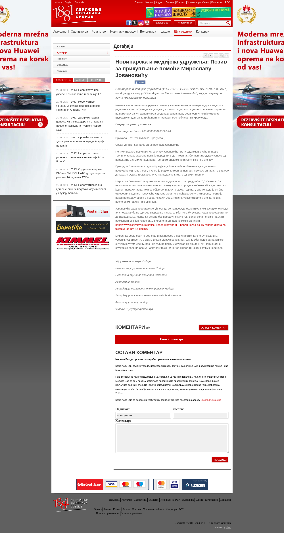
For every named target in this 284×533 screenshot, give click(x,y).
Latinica (58, 2)
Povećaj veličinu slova (205, 55)
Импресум (217, 2)
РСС (227, 2)
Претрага (229, 23)
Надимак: (122, 409)
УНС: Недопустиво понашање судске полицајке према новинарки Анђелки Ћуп (78, 105)
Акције (61, 46)
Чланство (99, 31)
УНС (77, 14)
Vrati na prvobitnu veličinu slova (210, 55)
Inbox (228, 527)
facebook (129, 23)
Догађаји (62, 52)
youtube (147, 23)
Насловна (114, 499)
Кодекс (160, 2)
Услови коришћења (198, 2)
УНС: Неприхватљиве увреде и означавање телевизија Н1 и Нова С (80, 157)
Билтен (170, 2)
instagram (141, 23)
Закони (149, 2)
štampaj (221, 55)
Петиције (62, 71)
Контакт (180, 2)
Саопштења (79, 31)
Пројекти (62, 59)
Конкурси (202, 31)
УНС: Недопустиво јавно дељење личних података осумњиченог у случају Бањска (81, 188)
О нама (139, 2)
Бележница (148, 31)
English (68, 2)
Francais (79, 2)
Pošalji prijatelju (226, 55)
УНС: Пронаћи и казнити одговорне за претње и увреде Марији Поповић (80, 141)
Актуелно (59, 31)
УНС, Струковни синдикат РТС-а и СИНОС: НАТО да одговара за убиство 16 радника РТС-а (80, 173)
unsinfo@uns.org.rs (211, 400)
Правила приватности (107, 513)
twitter (135, 23)
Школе (165, 31)
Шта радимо (183, 31)
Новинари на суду (123, 31)
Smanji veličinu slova (216, 55)
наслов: (178, 409)
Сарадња (62, 65)
